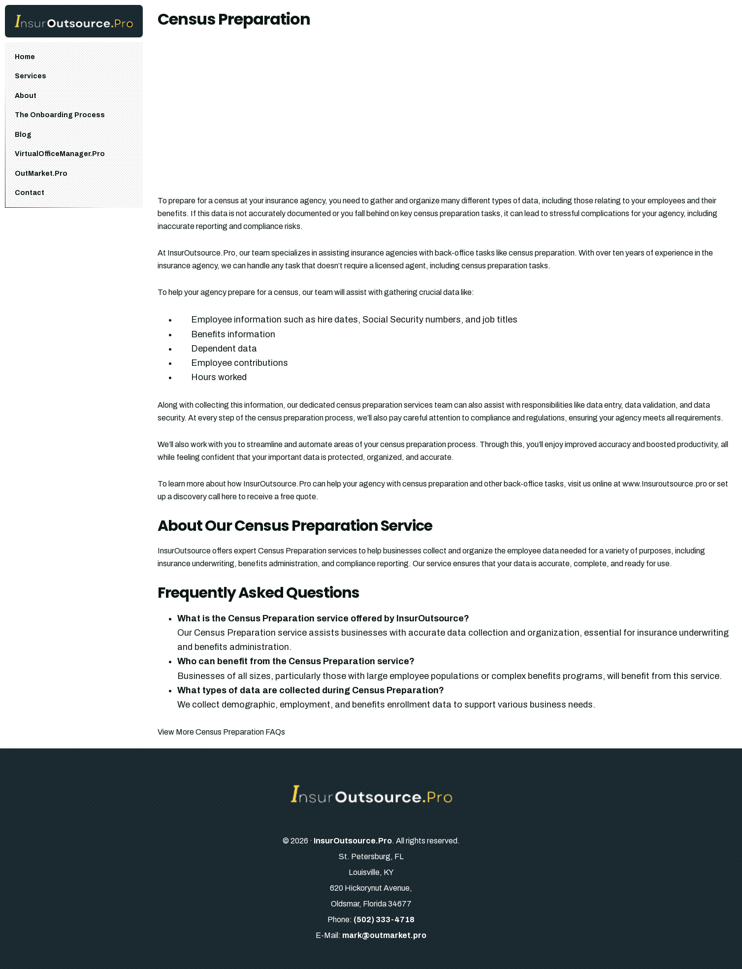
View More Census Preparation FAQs (221, 732)
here (229, 496)
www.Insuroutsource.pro (664, 484)
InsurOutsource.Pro (353, 841)
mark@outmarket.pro (384, 935)
